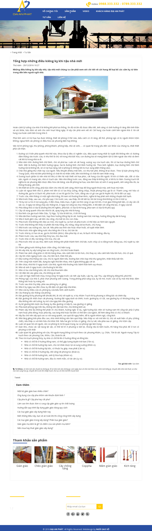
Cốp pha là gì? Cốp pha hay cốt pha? (33, 399)
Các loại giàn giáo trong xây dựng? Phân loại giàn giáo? (42, 420)
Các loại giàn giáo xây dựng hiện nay (34, 412)
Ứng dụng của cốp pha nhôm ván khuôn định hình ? (41, 395)
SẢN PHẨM (70, 12)
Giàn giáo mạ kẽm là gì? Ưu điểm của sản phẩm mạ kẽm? (43, 424)
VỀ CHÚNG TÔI (50, 12)
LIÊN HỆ (62, 17)
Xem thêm (22, 385)
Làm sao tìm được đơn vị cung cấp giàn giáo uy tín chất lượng (45, 403)
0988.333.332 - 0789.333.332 (119, 3)
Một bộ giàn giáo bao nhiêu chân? (32, 391)
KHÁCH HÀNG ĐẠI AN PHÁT (110, 11)
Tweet (17, 377)
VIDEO (86, 11)
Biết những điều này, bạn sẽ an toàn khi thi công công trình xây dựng (49, 416)
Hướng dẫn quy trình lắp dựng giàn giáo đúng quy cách (42, 408)
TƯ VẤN (46, 17)
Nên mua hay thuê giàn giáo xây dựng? (35, 428)
